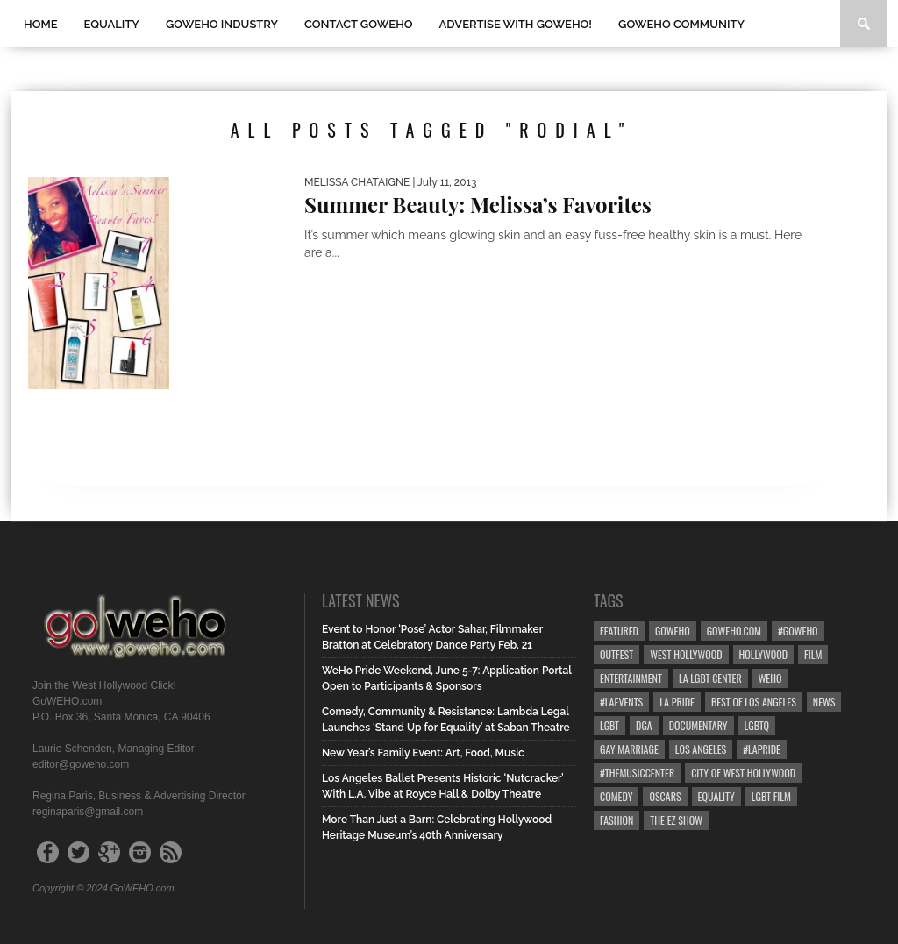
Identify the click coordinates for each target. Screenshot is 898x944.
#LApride (761, 749)
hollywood (763, 654)
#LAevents (621, 701)
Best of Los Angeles (753, 701)
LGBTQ (757, 725)
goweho (672, 630)
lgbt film (771, 796)
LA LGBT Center (710, 678)
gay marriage (629, 749)
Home (41, 24)
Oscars (665, 796)
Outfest (616, 654)
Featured (619, 630)
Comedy (616, 796)
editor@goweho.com (80, 764)
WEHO (770, 678)
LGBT (609, 725)
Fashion (616, 820)
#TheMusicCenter (637, 772)
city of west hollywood (743, 772)
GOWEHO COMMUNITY (681, 24)
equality (716, 796)
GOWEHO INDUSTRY (222, 24)
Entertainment (631, 678)
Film (813, 654)
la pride (677, 701)
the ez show (676, 820)
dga (644, 725)
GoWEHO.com (734, 630)
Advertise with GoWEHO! (515, 24)
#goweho (798, 630)
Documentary (698, 725)
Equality (111, 24)
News (824, 701)
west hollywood (686, 654)
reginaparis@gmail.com (87, 812)
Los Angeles (700, 749)
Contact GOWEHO (358, 24)
